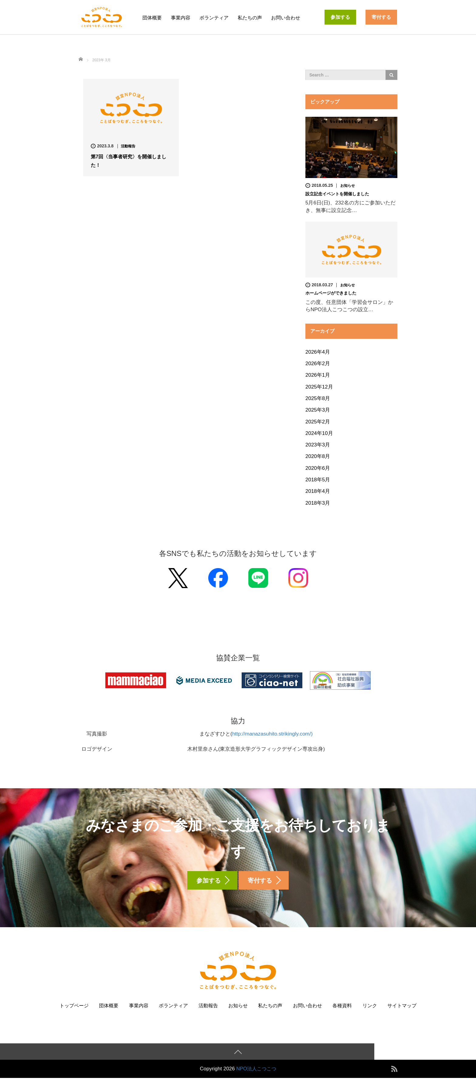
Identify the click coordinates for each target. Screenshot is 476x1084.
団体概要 (152, 17)
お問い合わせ (285, 17)
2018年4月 (317, 491)
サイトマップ (401, 1011)
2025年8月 (317, 398)
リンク (369, 1011)
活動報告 (128, 146)
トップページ (74, 1011)
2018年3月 (317, 503)
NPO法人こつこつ (256, 1075)
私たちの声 (250, 17)
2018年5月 (317, 479)
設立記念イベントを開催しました (337, 193)
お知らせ (347, 185)
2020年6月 (317, 468)
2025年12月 (319, 386)
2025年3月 (317, 410)
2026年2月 (317, 363)
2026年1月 (317, 375)
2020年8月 (317, 456)
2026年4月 (317, 352)
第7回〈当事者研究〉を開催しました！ (128, 160)
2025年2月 (317, 421)
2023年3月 (317, 445)
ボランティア (214, 17)
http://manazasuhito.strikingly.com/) (272, 734)
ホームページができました (330, 293)
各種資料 (342, 1011)
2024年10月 (319, 433)
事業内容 (180, 17)
